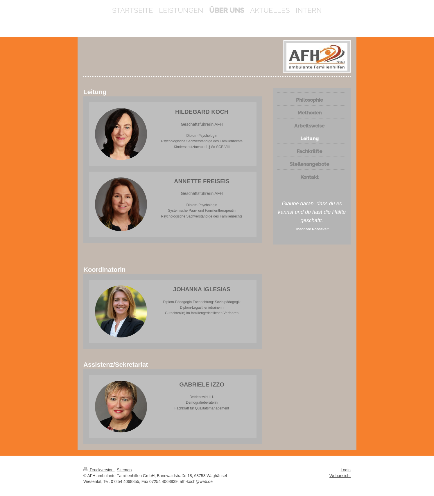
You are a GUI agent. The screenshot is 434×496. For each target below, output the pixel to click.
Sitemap (124, 470)
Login (346, 470)
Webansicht (340, 475)
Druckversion (98, 470)
